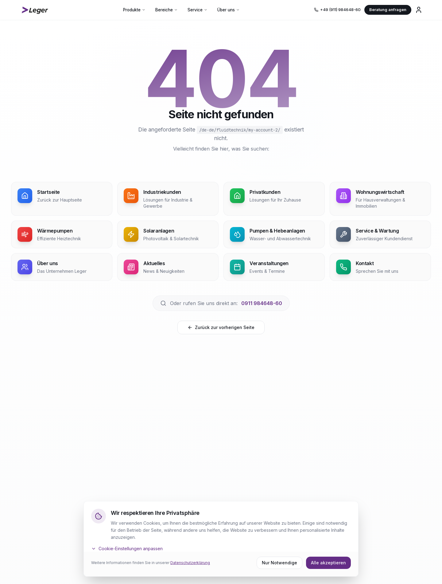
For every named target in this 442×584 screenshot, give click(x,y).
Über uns (228, 9)
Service (197, 9)
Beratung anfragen (387, 9)
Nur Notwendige (279, 562)
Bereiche (166, 9)
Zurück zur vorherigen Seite (221, 327)
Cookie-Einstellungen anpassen (127, 548)
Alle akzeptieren (328, 562)
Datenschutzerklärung (190, 562)
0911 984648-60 (261, 303)
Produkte (134, 9)
